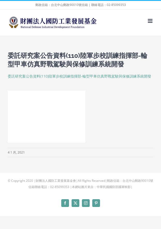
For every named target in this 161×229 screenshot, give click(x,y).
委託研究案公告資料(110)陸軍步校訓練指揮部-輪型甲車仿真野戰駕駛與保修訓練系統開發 (79, 76)
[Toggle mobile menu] (150, 21)
